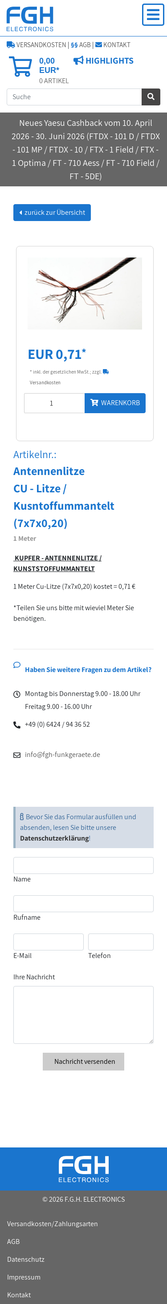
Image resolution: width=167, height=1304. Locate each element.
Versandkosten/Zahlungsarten (52, 1223)
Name (22, 879)
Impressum (24, 1277)
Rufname (27, 917)
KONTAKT (112, 44)
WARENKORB (115, 402)
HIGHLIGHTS (109, 60)
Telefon (99, 955)
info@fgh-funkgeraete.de (62, 754)
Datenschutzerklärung (54, 838)
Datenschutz (26, 1259)
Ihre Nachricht (34, 977)
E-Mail (22, 955)
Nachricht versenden (83, 1061)
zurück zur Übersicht (54, 212)
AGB (81, 44)
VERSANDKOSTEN (36, 44)
